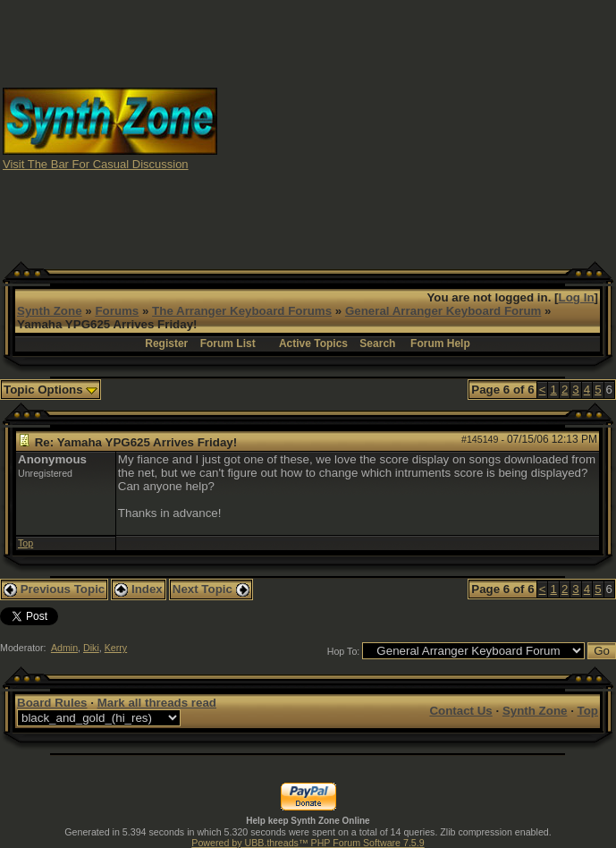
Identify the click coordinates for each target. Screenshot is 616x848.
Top (25, 543)
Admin (64, 647)
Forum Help (440, 343)
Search (377, 343)
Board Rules (52, 702)
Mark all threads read (156, 702)
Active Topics (313, 343)
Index (138, 589)
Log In (577, 297)
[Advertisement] (417, 128)
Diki (91, 647)
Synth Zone (49, 311)
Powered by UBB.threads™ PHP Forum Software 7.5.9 (307, 842)
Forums (117, 311)
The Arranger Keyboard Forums (242, 311)
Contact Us (460, 710)
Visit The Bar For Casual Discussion (96, 164)
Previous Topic (54, 589)
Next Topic (211, 589)
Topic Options (50, 389)
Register (166, 343)
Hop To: (343, 651)
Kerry (116, 647)
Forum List (228, 343)
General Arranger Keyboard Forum (443, 311)
